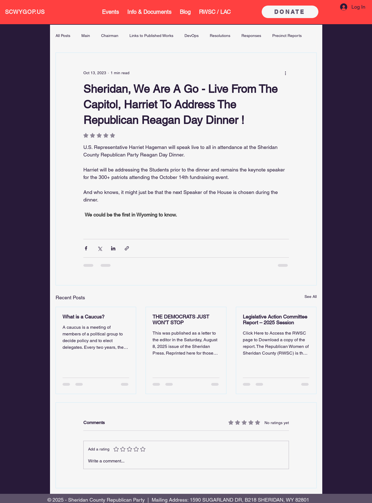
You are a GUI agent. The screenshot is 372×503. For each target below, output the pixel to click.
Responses (251, 35)
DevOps (191, 35)
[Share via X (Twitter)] (99, 248)
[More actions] (285, 72)
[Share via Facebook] (86, 248)
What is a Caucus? (83, 317)
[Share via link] (126, 248)
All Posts (63, 35)
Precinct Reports (287, 35)
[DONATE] (290, 12)
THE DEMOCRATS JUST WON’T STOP (181, 319)
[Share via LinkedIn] (113, 248)
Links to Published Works (151, 35)
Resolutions (220, 35)
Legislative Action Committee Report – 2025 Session (275, 319)
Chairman (109, 35)
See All (310, 296)
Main (85, 35)
